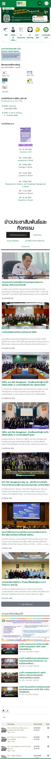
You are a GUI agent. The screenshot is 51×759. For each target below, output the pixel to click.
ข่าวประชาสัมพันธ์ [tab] (13, 240)
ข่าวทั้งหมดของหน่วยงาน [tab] (18, 235)
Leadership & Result (25, 160)
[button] (4, 15)
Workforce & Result (25, 193)
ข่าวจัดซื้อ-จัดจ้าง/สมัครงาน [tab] (34, 240)
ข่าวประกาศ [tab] (25, 246)
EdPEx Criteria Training (13, 112)
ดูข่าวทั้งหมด (25, 604)
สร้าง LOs (30, 75)
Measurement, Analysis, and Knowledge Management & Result (25, 185)
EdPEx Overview (10, 106)
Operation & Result (25, 200)
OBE (3, 82)
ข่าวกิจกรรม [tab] (37, 235)
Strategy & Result (25, 167)
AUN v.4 (30, 82)
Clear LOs (5, 75)
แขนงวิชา (5, 91)
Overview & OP (25, 152)
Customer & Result (25, 175)
